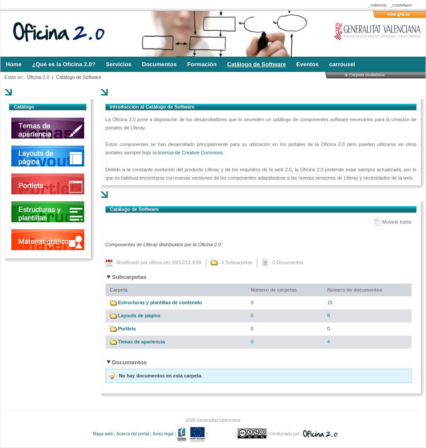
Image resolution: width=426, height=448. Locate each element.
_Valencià (377, 5)
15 (329, 302)
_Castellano (401, 5)
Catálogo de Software (79, 77)
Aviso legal (163, 433)
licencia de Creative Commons (190, 152)
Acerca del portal (132, 433)
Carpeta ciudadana (367, 74)
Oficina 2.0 (38, 77)
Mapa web (103, 433)
